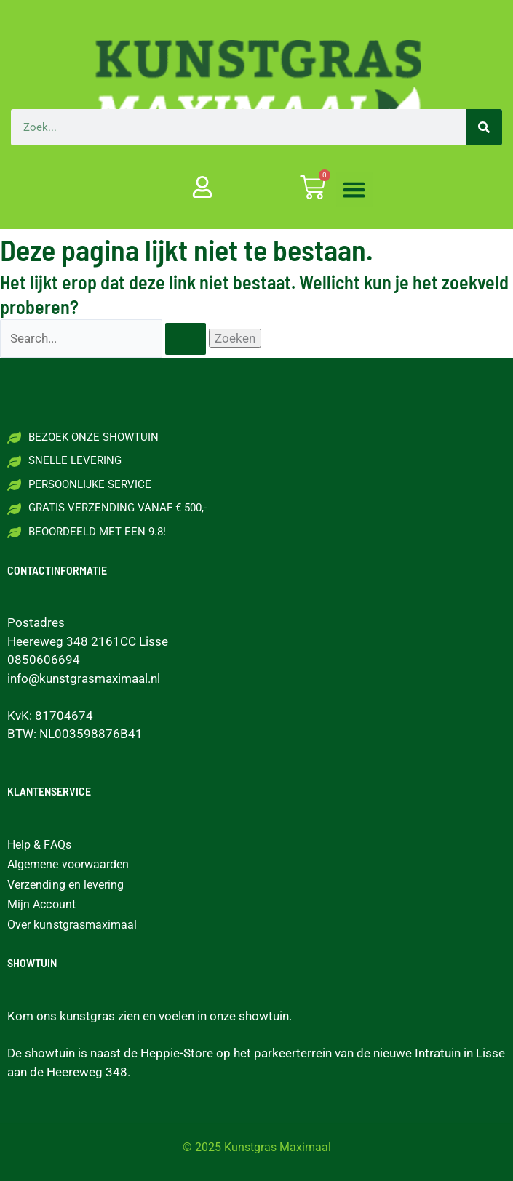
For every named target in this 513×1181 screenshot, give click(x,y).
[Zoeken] (484, 127)
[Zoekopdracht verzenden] (185, 339)
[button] (354, 190)
